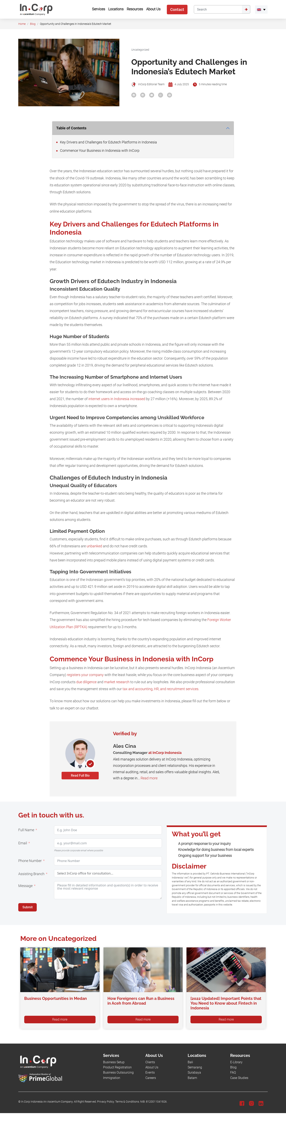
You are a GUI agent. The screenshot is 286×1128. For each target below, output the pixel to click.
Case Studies (239, 1078)
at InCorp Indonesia (165, 753)
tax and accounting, (138, 689)
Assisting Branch (31, 874)
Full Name (26, 830)
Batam (192, 1078)
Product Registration (117, 1067)
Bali (190, 1062)
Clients (150, 1062)
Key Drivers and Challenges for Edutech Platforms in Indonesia (106, 142)
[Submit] (246, 9)
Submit (27, 907)
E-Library (236, 1062)
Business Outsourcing (118, 1072)
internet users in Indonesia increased (116, 399)
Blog (33, 24)
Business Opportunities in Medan (55, 998)
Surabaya (194, 1072)
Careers (150, 1078)
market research (116, 682)
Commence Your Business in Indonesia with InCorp (97, 151)
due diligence (86, 682)
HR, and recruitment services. (176, 689)
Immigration (111, 1078)
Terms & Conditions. (127, 1101)
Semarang (195, 1067)
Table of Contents (71, 128)
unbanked (94, 546)
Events (150, 1072)
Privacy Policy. (106, 1101)
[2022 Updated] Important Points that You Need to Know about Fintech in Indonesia (225, 1003)
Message (25, 886)
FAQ (233, 1072)
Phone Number (30, 861)
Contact (177, 9)
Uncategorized (140, 49)
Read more (149, 778)
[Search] (218, 9)
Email (22, 843)
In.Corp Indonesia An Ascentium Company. (47, 1101)
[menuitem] (261, 9)
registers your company (85, 675)
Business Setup (114, 1062)
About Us (151, 1067)
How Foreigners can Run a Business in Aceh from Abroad (140, 1001)
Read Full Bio (80, 775)
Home (22, 24)
